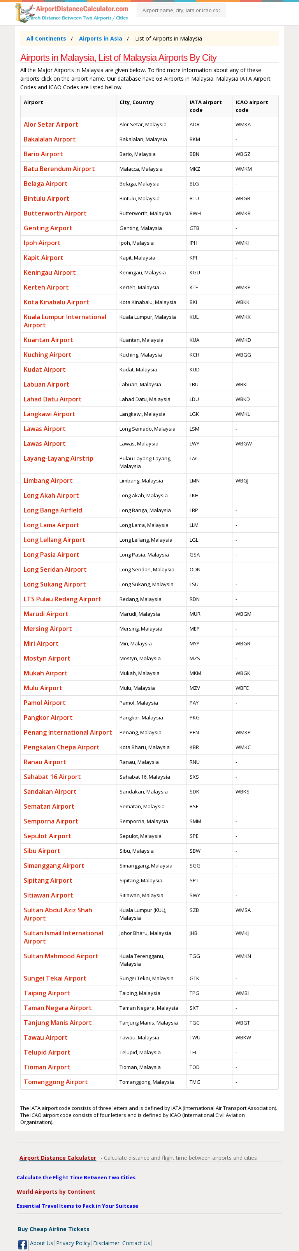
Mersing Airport (48, 628)
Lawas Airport (45, 428)
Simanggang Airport (54, 865)
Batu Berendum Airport (59, 168)
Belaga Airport (46, 183)
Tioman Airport (47, 1067)
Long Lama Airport (51, 525)
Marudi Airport (46, 614)
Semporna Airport (51, 821)
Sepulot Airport (47, 836)
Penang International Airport (68, 732)
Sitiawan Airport (48, 895)
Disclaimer (106, 1243)
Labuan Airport (46, 384)
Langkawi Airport (50, 414)
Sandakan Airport (50, 791)
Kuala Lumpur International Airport (65, 321)
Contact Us (136, 1243)
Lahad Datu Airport (53, 399)
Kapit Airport (43, 257)
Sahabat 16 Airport (52, 776)
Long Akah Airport (51, 495)
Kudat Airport (45, 369)
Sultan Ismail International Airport (63, 937)
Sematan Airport (49, 806)
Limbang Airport (48, 480)
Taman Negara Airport (58, 1008)
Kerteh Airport (46, 287)
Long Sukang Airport (55, 584)
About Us (41, 1243)
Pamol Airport (45, 702)
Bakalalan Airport (50, 139)
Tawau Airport (46, 1037)
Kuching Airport (48, 354)
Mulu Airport (43, 688)
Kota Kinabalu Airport (56, 302)
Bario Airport (43, 154)
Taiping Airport (47, 993)
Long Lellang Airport (54, 539)
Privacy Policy (73, 1243)
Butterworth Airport (55, 213)
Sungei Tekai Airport (55, 978)
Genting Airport (48, 228)
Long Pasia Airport (51, 554)
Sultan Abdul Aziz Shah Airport (58, 914)
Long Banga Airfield (53, 510)
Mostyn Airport (47, 658)
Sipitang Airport (48, 880)
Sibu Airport (42, 850)
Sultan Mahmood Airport (61, 956)
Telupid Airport (47, 1052)
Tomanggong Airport (56, 1082)
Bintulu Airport (46, 198)
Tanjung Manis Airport (58, 1022)
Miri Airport (41, 643)
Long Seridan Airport (55, 569)
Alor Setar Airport (51, 124)
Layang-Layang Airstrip (58, 458)
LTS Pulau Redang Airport (62, 599)
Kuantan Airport (48, 340)
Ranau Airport (45, 762)
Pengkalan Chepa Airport (62, 747)
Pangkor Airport (48, 717)
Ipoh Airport (42, 243)
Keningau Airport (50, 272)
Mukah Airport (46, 673)
